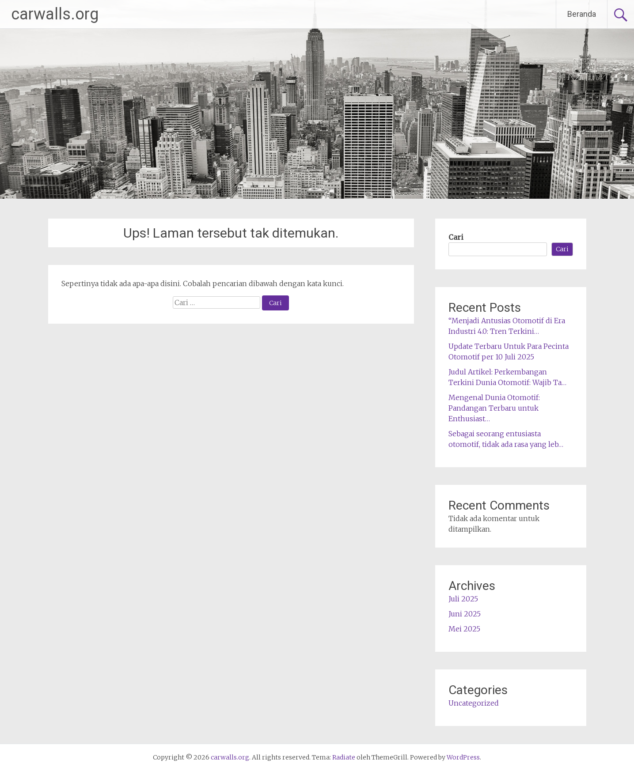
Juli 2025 (463, 598)
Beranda (581, 14)
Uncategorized (473, 703)
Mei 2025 (464, 628)
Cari (455, 237)
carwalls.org (55, 14)
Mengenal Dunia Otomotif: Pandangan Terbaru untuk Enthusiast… (494, 408)
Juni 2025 (464, 613)
